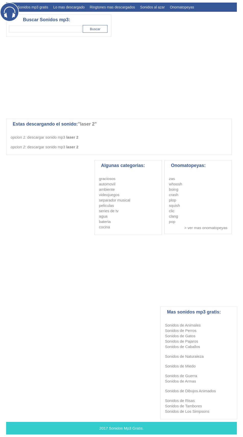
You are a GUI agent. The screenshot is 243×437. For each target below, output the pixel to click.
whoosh (175, 184)
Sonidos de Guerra (181, 376)
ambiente (107, 189)
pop (172, 221)
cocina (104, 227)
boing (173, 189)
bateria (105, 221)
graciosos (107, 178)
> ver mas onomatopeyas (205, 228)
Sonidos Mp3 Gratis (126, 428)
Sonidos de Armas (180, 381)
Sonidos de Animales (183, 325)
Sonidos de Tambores (183, 406)
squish (174, 205)
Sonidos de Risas (180, 400)
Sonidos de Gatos (180, 336)
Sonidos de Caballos (182, 346)
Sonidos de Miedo (180, 366)
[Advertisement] (144, 78)
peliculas (106, 205)
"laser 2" (87, 124)
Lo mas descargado (69, 7)
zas (172, 178)
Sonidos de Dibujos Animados (190, 391)
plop (172, 200)
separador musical (114, 200)
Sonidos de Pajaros (181, 341)
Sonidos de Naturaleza (184, 356)
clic (172, 211)
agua (103, 216)
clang (173, 216)
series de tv (109, 211)
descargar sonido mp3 (52, 137)
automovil (107, 184)
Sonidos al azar (152, 7)
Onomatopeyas (182, 7)
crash (173, 195)
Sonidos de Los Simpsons (187, 411)
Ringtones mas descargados (112, 7)
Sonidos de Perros (180, 330)
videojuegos (109, 195)
